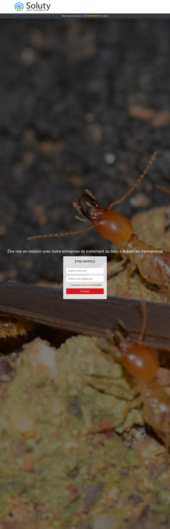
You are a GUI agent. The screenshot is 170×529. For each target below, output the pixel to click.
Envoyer (85, 291)
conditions (85, 285)
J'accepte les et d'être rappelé (86, 285)
